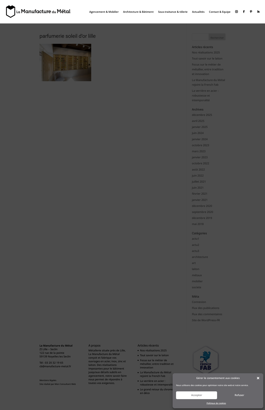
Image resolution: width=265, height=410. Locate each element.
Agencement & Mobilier (104, 12)
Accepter (196, 395)
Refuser (239, 395)
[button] (258, 378)
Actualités (198, 12)
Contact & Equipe (220, 12)
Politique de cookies (216, 403)
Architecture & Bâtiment (138, 12)
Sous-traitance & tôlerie (173, 12)
